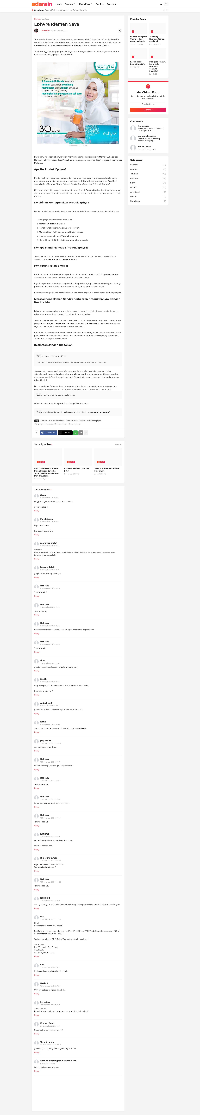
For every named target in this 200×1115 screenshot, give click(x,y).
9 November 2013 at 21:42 (50, 663)
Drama (148, 187)
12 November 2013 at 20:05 (50, 1005)
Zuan (43, 495)
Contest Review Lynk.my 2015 (76, 469)
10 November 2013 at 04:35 (50, 861)
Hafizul (44, 983)
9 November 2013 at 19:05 (50, 570)
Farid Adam (46, 519)
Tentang (69, 4)
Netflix (148, 196)
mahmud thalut (48, 543)
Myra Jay (45, 1002)
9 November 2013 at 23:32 (50, 725)
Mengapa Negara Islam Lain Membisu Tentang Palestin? (157, 66)
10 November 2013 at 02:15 (50, 837)
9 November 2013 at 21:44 (50, 682)
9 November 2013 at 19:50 (50, 626)
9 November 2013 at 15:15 (49, 522)
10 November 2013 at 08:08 (50, 882)
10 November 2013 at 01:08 (50, 799)
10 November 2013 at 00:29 (50, 743)
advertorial (148, 192)
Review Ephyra (74, 424)
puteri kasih (46, 703)
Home (59, 4)
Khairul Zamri (47, 1023)
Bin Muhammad (49, 858)
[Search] (166, 4)
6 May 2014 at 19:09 (47, 1063)
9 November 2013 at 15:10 (49, 498)
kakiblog (45, 898)
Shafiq (43, 679)
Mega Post (84, 4)
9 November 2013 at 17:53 (49, 546)
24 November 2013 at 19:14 (50, 1026)
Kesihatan (148, 178)
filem (148, 183)
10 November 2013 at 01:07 (50, 762)
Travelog (111, 4)
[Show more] (86, 432)
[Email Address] (148, 104)
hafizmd (44, 834)
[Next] (167, 10)
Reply (36, 511)
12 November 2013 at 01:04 (50, 986)
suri (42, 964)
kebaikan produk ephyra (75, 421)
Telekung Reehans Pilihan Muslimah (107, 469)
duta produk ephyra (56, 421)
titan (42, 660)
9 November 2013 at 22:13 (49, 706)
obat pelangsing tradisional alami (58, 1061)
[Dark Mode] (161, 4)
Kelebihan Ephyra (94, 421)
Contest (45, 19)
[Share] (120, 31)
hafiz (43, 722)
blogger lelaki (47, 567)
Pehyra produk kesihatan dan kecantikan (50, 424)
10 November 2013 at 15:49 (50, 901)
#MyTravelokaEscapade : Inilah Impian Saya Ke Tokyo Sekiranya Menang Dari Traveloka (46, 472)
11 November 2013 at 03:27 (50, 967)
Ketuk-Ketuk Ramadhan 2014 (137, 63)
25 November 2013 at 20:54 (50, 1045)
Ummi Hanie (47, 1042)
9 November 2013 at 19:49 (50, 589)
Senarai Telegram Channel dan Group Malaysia (66, 10)
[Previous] (164, 10)
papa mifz (45, 740)
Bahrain (44, 586)
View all (118, 444)
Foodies (100, 4)
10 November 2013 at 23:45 (50, 919)
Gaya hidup (148, 201)
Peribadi (148, 165)
